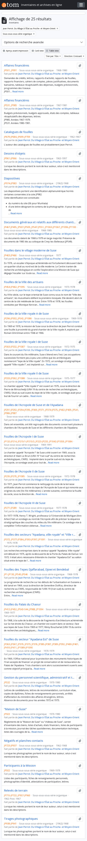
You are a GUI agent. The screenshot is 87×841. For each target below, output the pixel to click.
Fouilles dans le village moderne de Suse (30, 250)
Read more (18, 91)
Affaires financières (16, 65)
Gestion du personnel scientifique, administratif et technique (40, 677)
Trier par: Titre (52, 56)
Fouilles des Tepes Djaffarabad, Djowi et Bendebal (36, 569)
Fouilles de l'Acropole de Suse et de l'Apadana (33, 405)
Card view (38, 50)
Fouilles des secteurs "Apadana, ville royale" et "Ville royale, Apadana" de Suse (40, 534)
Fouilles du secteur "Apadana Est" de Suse (31, 639)
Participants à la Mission (20, 765)
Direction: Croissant (73, 56)
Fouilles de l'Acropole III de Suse (24, 503)
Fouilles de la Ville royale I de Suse (26, 342)
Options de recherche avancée (24, 42)
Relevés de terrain (16, 790)
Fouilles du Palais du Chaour (22, 604)
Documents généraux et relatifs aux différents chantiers (40, 222)
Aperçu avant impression (15, 50)
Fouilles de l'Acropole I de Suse (24, 436)
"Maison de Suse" (15, 709)
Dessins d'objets (14, 153)
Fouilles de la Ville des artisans (23, 282)
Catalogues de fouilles (18, 132)
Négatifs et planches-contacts (23, 740)
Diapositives (12, 178)
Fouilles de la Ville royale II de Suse (26, 373)
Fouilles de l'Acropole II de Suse (24, 471)
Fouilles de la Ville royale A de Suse (26, 313)
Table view (52, 50)
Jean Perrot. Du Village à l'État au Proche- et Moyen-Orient (48, 73)
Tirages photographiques (21, 818)
